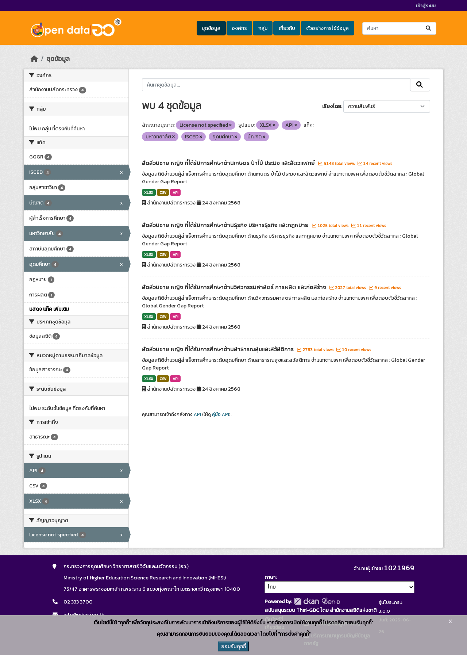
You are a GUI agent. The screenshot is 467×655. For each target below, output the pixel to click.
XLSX (148, 192)
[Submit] (429, 28)
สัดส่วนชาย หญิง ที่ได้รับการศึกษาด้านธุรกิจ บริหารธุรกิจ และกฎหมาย (226, 225)
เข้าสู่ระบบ (426, 5)
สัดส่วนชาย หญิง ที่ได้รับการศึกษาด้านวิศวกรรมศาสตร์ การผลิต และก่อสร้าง (235, 287)
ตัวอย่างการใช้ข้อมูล (327, 28)
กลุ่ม (262, 28)
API (175, 192)
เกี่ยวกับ (287, 28)
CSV (162, 192)
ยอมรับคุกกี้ (233, 646)
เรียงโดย (331, 106)
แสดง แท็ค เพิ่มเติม (49, 309)
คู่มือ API (220, 414)
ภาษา (270, 577)
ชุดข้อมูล (211, 28)
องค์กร (239, 28)
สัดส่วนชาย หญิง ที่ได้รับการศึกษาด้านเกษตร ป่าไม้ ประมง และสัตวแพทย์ (229, 163)
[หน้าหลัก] (34, 59)
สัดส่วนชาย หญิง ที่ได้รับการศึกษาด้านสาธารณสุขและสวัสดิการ (218, 349)
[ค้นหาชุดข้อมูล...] (399, 28)
